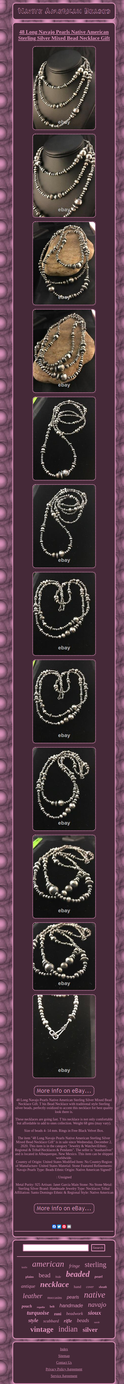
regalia (41, 1307)
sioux (94, 1313)
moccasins (54, 1298)
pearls (73, 1297)
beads (83, 1320)
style (33, 1320)
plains (30, 1277)
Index (64, 1349)
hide (58, 1277)
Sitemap (64, 1356)
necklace (54, 1284)
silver (90, 1329)
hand (77, 1287)
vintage (41, 1329)
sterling (95, 1264)
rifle (68, 1320)
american (48, 1263)
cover (90, 1287)
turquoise (38, 1313)
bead (44, 1275)
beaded (77, 1274)
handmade (71, 1305)
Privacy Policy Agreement (64, 1369)
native (94, 1295)
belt (52, 1306)
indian (68, 1329)
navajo (97, 1304)
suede (97, 1322)
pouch (27, 1306)
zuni (57, 1314)
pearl (99, 1277)
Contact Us (64, 1362)
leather (32, 1296)
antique (28, 1286)
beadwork (74, 1313)
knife (24, 1267)
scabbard (51, 1321)
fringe (74, 1265)
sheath (103, 1287)
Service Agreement (64, 1376)
